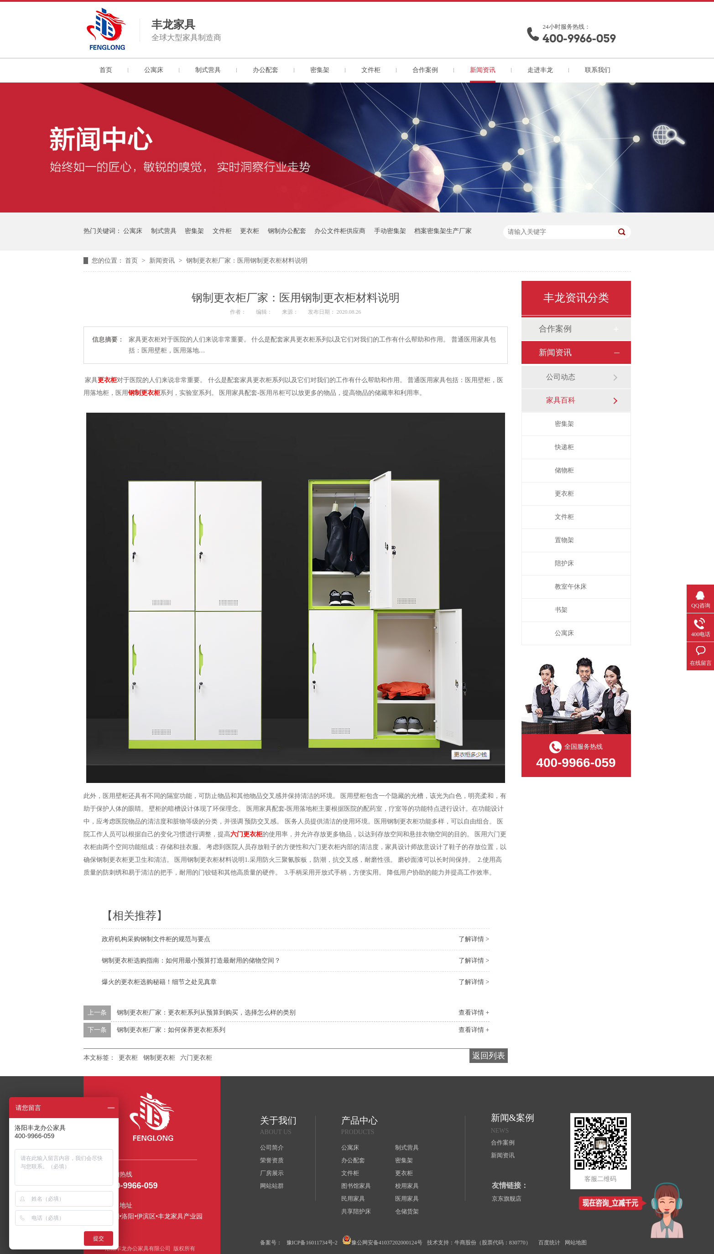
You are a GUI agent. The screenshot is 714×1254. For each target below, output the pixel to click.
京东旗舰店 (506, 1198)
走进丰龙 (540, 70)
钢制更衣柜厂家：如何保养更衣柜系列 (171, 1029)
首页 (105, 70)
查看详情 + (474, 1012)
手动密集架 (390, 231)
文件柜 (370, 70)
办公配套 (265, 70)
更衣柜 (249, 231)
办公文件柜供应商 (339, 231)
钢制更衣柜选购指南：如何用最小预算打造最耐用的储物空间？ (191, 960)
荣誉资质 (272, 1160)
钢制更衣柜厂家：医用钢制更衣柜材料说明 (246, 260)
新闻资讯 (482, 70)
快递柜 (564, 447)
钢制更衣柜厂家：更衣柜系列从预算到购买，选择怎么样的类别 (206, 1012)
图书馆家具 (356, 1185)
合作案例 (425, 70)
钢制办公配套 (287, 231)
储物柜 (564, 470)
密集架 (319, 70)
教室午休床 (571, 586)
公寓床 (153, 70)
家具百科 (560, 400)
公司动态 (560, 377)
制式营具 (208, 70)
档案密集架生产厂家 (443, 231)
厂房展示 (272, 1173)
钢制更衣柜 (144, 392)
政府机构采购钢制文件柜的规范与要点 (156, 939)
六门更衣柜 (246, 834)
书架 (561, 609)
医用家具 (407, 1198)
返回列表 (488, 1055)
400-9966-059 (579, 38)
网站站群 (272, 1185)
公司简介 (272, 1147)
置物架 (564, 540)
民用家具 (353, 1198)
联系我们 (597, 70)
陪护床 (564, 563)
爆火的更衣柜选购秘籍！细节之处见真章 (159, 982)
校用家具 (407, 1185)
